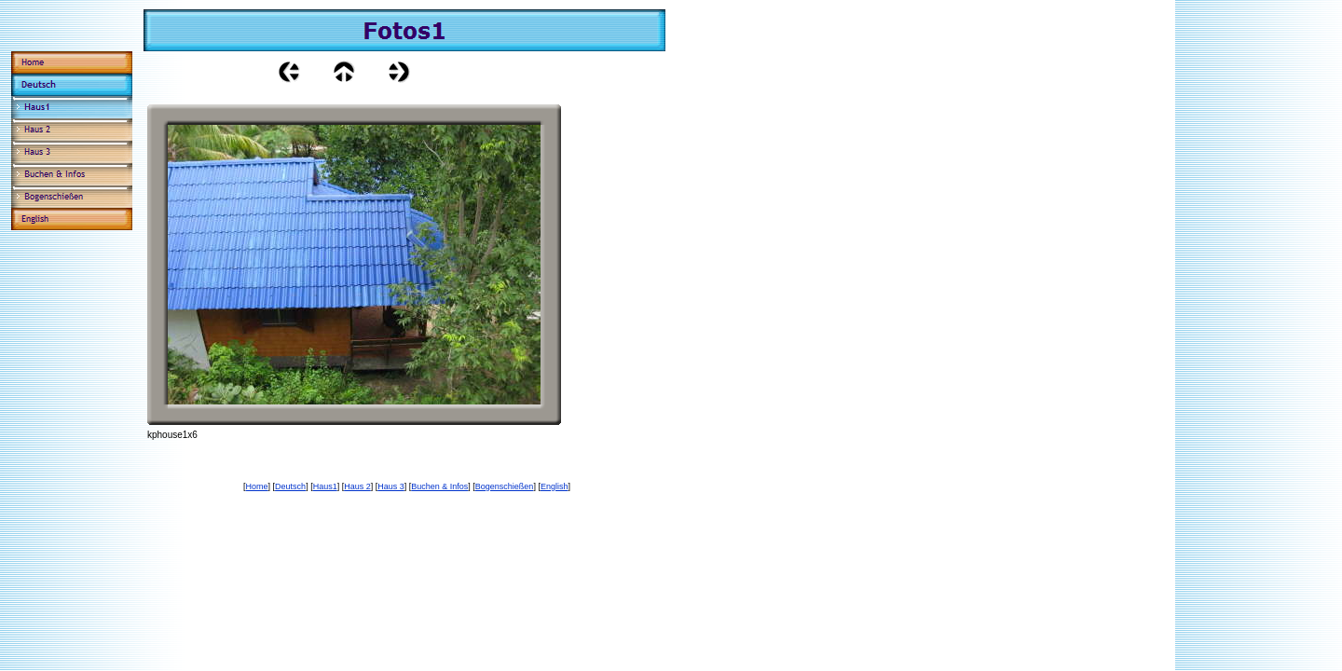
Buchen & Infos (439, 486)
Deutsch (290, 486)
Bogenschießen (504, 486)
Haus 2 (357, 486)
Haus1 (325, 486)
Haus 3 (390, 486)
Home (257, 486)
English (554, 486)
